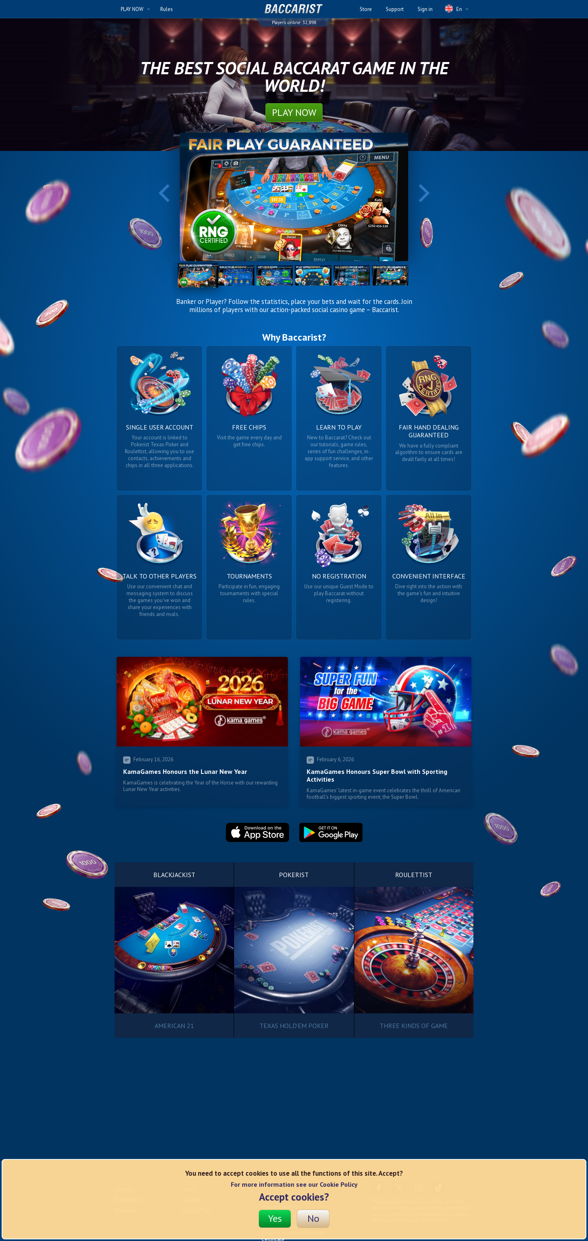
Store (366, 9)
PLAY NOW (135, 9)
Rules (166, 9)
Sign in (425, 9)
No (313, 1218)
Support (395, 9)
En (457, 8)
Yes (275, 1218)
